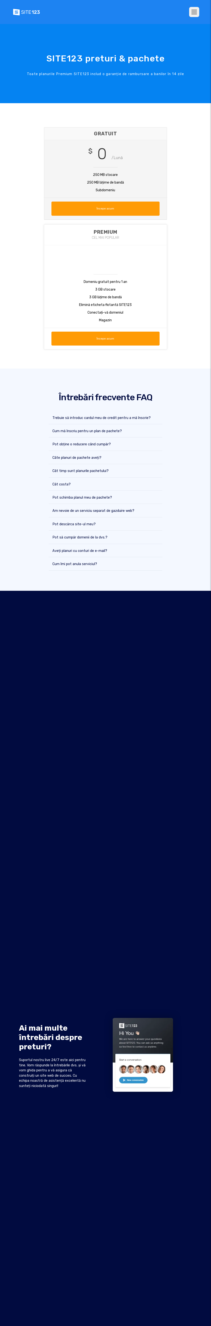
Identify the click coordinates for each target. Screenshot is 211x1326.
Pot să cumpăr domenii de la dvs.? (79, 537)
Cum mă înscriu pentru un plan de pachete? (87, 431)
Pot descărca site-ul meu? (74, 524)
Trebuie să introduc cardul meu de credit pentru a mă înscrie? (101, 418)
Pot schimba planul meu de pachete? (82, 497)
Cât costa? (61, 484)
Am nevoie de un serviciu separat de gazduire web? (93, 511)
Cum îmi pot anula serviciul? (74, 564)
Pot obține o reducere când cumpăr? (81, 444)
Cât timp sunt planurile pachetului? (80, 471)
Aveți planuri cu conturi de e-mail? (79, 551)
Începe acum (105, 208)
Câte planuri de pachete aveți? (76, 457)
